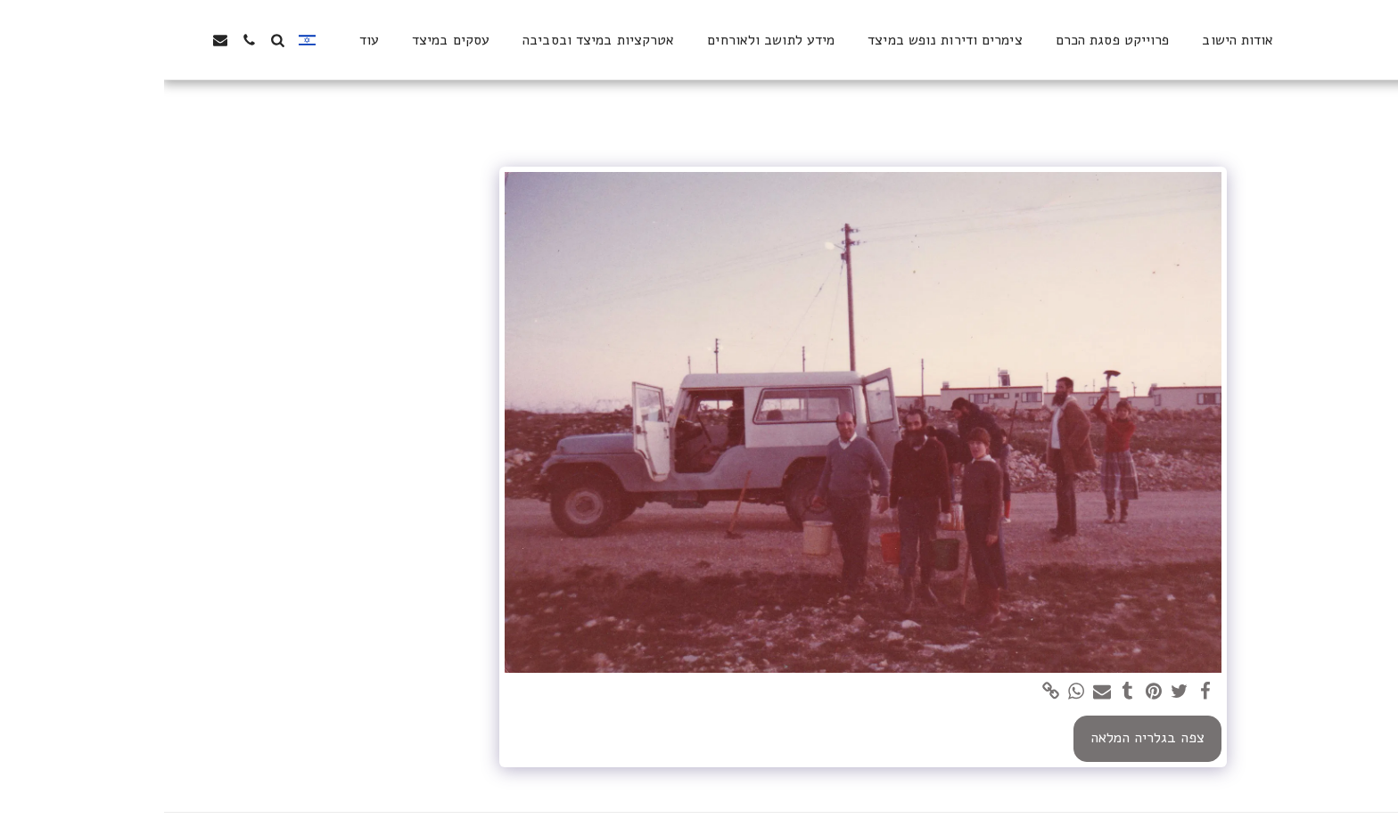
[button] (113, 40)
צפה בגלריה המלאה (983, 737)
